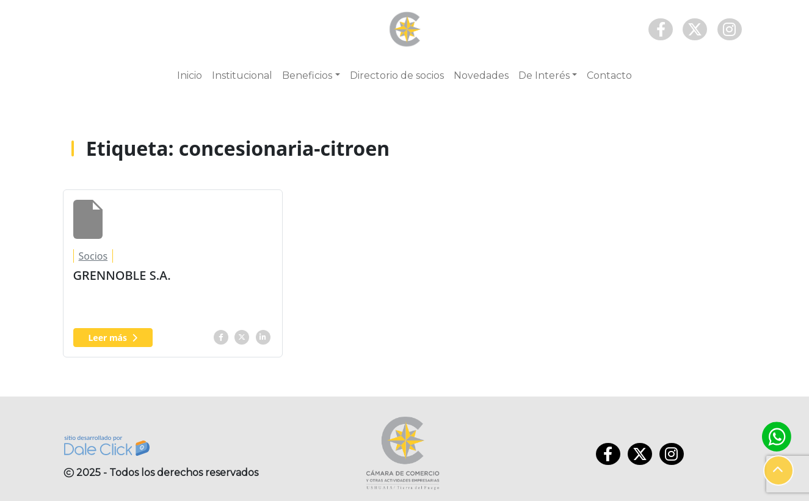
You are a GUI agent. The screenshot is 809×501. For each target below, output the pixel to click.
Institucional (242, 75)
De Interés (544, 75)
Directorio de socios (397, 75)
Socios (93, 256)
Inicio (189, 75)
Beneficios (307, 75)
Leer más (113, 337)
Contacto (609, 75)
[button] (778, 470)
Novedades (481, 75)
